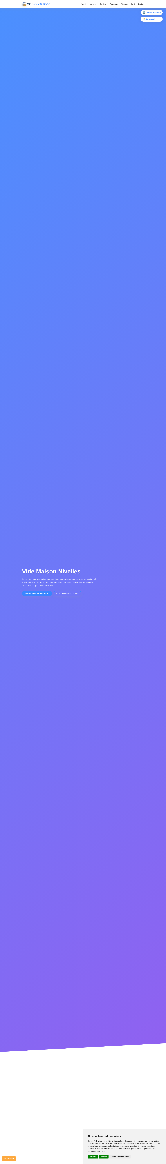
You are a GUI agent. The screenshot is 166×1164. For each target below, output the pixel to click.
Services (103, 4)
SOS (36, 4)
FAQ (133, 4)
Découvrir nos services (67, 593)
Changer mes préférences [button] (120, 1156)
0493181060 (9, 1159)
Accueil (83, 4)
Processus (114, 4)
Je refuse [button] (103, 1156)
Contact (141, 4)
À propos (93, 4)
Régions (124, 4)
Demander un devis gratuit (37, 593)
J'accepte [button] (93, 1156)
